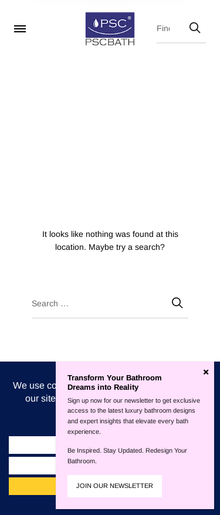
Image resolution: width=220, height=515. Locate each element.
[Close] (206, 372)
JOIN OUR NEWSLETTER (114, 485)
